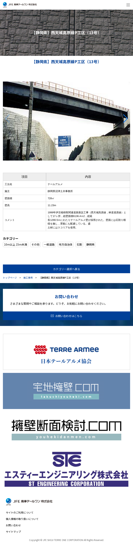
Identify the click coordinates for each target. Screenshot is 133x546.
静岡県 (90, 244)
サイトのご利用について (19, 512)
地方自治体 (65, 244)
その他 (35, 244)
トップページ (10, 277)
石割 (79, 244)
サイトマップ (13, 531)
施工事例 (28, 277)
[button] (125, 118)
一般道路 (49, 244)
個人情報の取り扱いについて (22, 519)
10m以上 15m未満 (15, 244)
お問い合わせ (13, 525)
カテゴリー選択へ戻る (66, 269)
